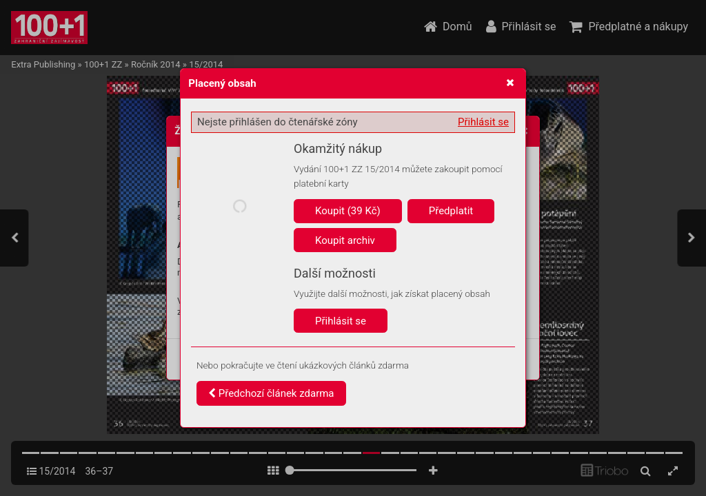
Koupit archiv (345, 240)
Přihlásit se (483, 122)
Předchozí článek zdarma (271, 393)
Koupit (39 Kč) (348, 211)
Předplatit (451, 211)
